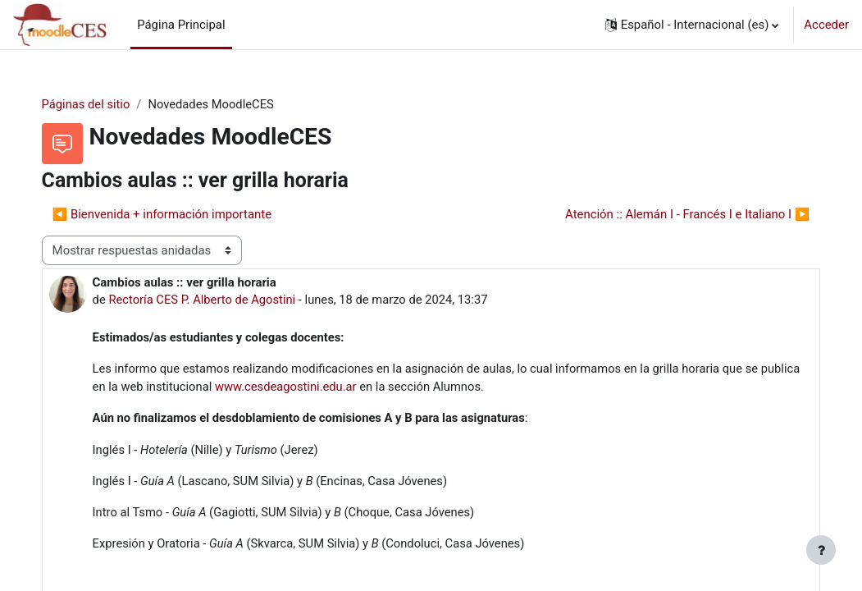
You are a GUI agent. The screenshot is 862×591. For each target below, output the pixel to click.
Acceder (826, 24)
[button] (692, 24)
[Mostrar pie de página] (821, 550)
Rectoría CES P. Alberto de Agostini (220, 299)
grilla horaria (711, 369)
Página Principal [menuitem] (181, 24)
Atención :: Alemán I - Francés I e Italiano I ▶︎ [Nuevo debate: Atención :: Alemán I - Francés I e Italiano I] (671, 214)
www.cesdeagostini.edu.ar (347, 388)
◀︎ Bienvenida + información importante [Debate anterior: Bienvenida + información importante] (178, 214)
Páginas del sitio (103, 104)
